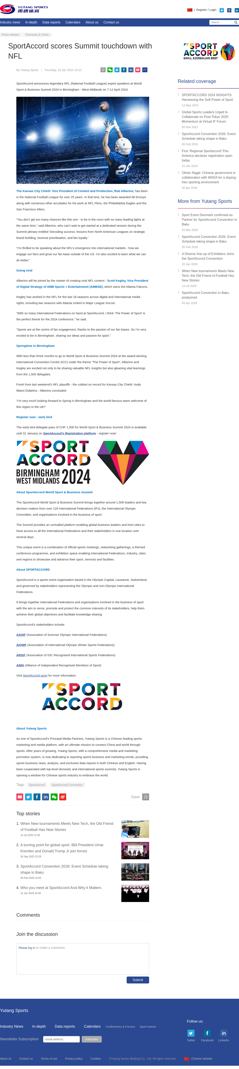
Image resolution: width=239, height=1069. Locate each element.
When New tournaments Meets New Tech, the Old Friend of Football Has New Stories (208, 275)
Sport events (148, 1026)
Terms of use (49, 1058)
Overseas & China (37, 34)
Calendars (72, 22)
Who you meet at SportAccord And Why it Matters (60, 888)
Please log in (27, 947)
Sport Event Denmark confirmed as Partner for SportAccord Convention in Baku (209, 219)
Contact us (111, 22)
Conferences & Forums (120, 1026)
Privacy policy (74, 1058)
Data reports (51, 22)
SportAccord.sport (35, 675)
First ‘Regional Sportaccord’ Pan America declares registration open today (207, 155)
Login (212, 9)
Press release (10, 34)
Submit (138, 980)
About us (91, 22)
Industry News (11, 1026)
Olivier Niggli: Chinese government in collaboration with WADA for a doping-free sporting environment (209, 177)
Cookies (96, 1058)
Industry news (10, 22)
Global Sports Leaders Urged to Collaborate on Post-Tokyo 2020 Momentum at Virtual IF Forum (205, 116)
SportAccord (37, 785)
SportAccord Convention (67, 785)
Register (201, 9)
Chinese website (198, 1058)
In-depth (31, 22)
